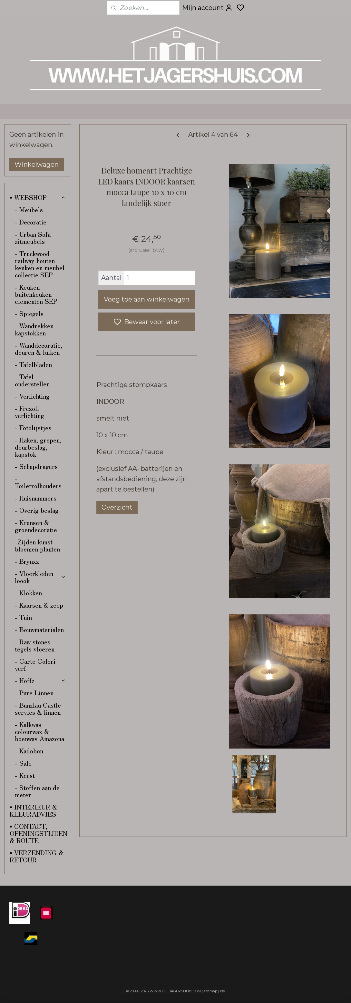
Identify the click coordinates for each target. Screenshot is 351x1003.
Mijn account (207, 8)
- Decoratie (30, 221)
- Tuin (23, 617)
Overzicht (117, 507)
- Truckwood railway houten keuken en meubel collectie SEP (39, 264)
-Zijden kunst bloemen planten (37, 545)
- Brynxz (27, 561)
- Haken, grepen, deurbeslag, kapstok (38, 447)
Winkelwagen (37, 164)
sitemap (210, 991)
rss (222, 991)
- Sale (23, 763)
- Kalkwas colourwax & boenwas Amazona (39, 731)
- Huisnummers (35, 497)
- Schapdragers (36, 466)
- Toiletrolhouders (38, 482)
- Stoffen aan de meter (37, 791)
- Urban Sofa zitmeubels (33, 237)
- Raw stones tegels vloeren (34, 645)
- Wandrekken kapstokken (34, 329)
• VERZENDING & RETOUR (36, 856)
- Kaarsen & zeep (39, 605)
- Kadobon (29, 750)
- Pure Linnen (34, 692)
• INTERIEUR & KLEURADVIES (33, 810)
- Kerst (25, 775)
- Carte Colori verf (35, 664)
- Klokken (28, 592)
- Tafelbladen (33, 364)
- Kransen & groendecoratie (36, 526)
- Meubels (29, 209)
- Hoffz (40, 680)
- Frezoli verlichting (29, 411)
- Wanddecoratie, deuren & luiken (38, 348)
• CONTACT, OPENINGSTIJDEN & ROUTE (38, 833)
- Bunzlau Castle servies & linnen (38, 708)
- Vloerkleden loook (40, 577)
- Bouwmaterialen (39, 629)
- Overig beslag (37, 510)
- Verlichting (32, 396)
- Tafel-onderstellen (32, 380)
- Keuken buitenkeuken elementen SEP (36, 294)
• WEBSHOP (38, 197)
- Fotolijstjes (33, 427)
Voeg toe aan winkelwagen (147, 299)
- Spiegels (29, 313)
